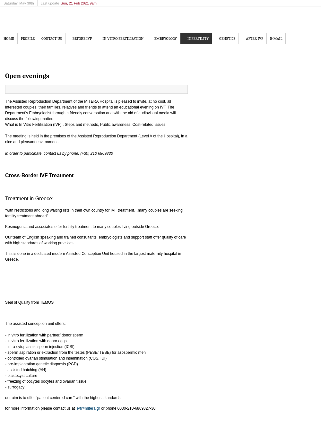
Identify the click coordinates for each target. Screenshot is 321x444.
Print (175, 89)
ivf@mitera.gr (88, 408)
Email (182, 89)
